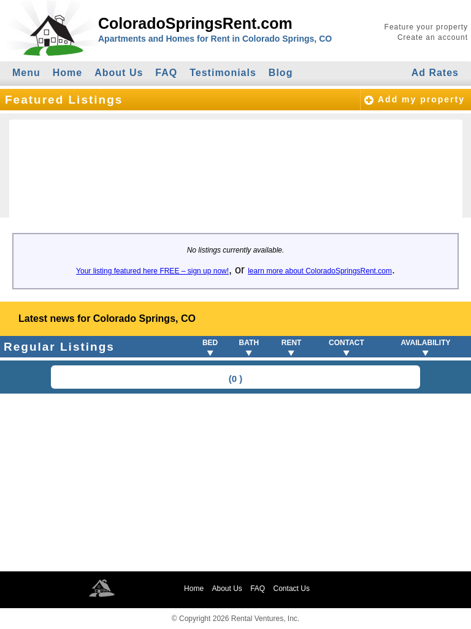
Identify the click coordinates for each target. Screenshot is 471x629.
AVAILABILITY (426, 342)
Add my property (421, 99)
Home (67, 72)
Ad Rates (435, 72)
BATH (249, 342)
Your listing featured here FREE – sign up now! (152, 271)
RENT (291, 342)
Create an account (432, 37)
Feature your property (426, 27)
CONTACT (346, 342)
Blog (281, 72)
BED (210, 342)
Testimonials (223, 72)
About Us (118, 72)
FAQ (166, 72)
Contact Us (292, 588)
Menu (26, 72)
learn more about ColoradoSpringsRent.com (320, 271)
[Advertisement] (236, 482)
